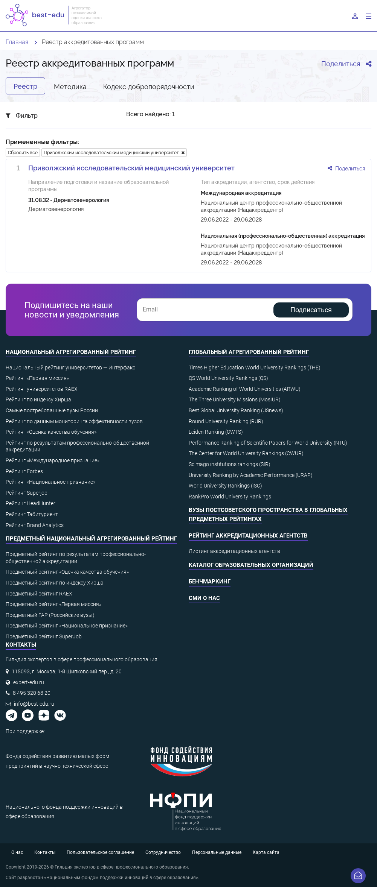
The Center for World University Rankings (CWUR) (246, 453)
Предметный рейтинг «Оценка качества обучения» (67, 572)
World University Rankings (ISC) (225, 486)
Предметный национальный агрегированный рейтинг (91, 538)
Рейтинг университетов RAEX (42, 389)
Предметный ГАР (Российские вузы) (50, 615)
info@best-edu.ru (34, 704)
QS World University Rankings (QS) (228, 378)
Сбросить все (23, 152)
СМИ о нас (204, 598)
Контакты (44, 852)
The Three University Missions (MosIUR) (235, 399)
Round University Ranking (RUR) (226, 421)
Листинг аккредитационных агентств (234, 551)
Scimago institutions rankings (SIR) (229, 464)
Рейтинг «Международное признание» (52, 460)
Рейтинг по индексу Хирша (38, 399)
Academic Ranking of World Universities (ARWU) (245, 389)
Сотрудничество (163, 852)
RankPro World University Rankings (230, 497)
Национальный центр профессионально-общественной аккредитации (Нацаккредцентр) (271, 206)
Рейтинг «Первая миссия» (37, 378)
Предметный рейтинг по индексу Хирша (55, 583)
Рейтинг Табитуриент (32, 514)
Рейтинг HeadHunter (30, 503)
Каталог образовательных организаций (251, 565)
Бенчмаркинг (209, 581)
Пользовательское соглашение (100, 852)
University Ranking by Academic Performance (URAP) (251, 475)
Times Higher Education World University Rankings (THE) (255, 368)
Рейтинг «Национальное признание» (50, 482)
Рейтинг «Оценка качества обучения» (51, 432)
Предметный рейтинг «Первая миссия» (53, 604)
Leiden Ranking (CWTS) (216, 432)
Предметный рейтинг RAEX (39, 594)
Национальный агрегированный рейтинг (71, 352)
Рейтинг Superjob (26, 493)
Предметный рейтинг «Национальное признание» (67, 626)
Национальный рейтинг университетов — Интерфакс (70, 368)
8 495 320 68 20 (31, 693)
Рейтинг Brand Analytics (35, 525)
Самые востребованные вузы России (52, 410)
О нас (17, 852)
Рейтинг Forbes (24, 471)
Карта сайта (266, 852)
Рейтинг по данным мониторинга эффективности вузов (74, 421)
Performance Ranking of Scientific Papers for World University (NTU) (268, 443)
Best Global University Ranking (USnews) (236, 410)
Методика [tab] (70, 86)
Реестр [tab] (25, 85)
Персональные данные (216, 852)
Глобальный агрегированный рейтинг (249, 352)
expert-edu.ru (28, 682)
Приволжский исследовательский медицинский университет (114, 152)
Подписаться (311, 310)
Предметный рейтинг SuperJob (44, 636)
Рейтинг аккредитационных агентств (248, 535)
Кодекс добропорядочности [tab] (148, 86)
